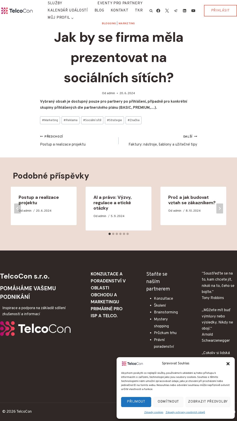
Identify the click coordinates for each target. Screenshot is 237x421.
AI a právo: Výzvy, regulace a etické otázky (112, 202)
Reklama (71, 120)
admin (111, 93)
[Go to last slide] (17, 209)
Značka (134, 120)
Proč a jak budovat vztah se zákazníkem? (192, 200)
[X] (167, 11)
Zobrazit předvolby (208, 402)
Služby (55, 3)
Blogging (109, 23)
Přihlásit (220, 11)
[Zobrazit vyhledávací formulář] (151, 10)
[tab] (110, 234)
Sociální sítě (92, 120)
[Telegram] (176, 11)
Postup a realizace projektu (77, 140)
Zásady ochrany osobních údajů (185, 412)
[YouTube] (193, 11)
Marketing (127, 23)
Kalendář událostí (68, 10)
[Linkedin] (184, 11)
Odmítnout (168, 402)
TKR (139, 10)
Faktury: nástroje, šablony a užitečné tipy (159, 140)
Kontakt (119, 10)
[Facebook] (158, 11)
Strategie (114, 120)
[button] (228, 363)
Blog (99, 10)
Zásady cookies (153, 412)
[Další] (219, 209)
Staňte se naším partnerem (158, 281)
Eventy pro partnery (120, 3)
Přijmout (136, 402)
